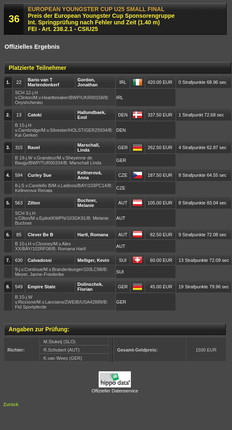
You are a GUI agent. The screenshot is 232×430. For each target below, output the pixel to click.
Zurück (11, 404)
